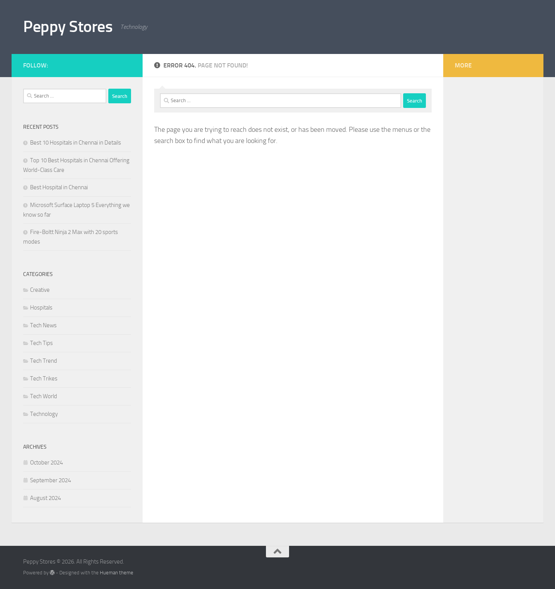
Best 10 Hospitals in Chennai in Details (75, 142)
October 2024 (46, 462)
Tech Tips (41, 343)
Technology (44, 414)
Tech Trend (43, 360)
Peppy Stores (68, 26)
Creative (40, 289)
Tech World (43, 396)
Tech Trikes (43, 378)
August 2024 (45, 498)
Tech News (43, 325)
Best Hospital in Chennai (59, 187)
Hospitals (41, 307)
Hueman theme (116, 573)
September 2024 (50, 480)
